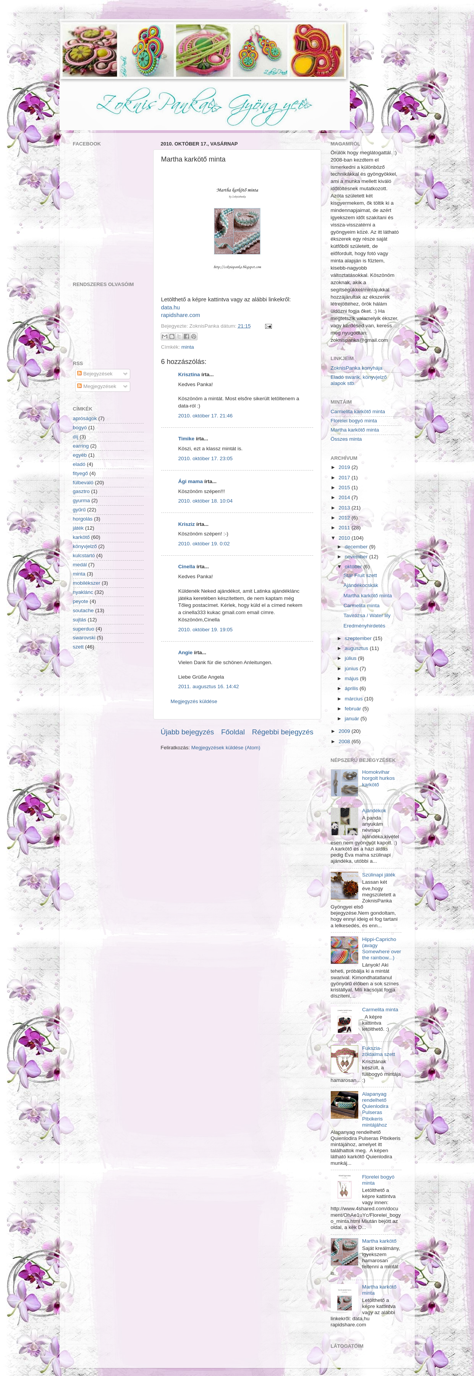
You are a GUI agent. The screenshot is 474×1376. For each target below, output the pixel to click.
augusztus (357, 648)
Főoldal (233, 732)
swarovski (84, 637)
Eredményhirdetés (364, 626)
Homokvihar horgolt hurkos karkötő (378, 778)
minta (187, 347)
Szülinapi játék (378, 875)
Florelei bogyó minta (354, 421)
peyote (81, 601)
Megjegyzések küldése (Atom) (225, 747)
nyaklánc (83, 592)
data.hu (170, 307)
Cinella (186, 566)
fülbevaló (83, 482)
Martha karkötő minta (355, 430)
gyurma (81, 500)
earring (81, 446)
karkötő (81, 537)
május (352, 678)
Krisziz (186, 524)
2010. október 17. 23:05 (205, 458)
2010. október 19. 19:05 (205, 629)
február (353, 708)
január (352, 718)
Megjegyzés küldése (194, 701)
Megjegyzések (96, 386)
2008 (344, 741)
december (356, 547)
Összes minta (346, 439)
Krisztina (189, 374)
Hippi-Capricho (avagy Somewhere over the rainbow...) (381, 948)
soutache (83, 610)
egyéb (80, 455)
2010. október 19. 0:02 (204, 544)
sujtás (79, 620)
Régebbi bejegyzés (283, 732)
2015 (344, 487)
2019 (344, 467)
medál (80, 565)
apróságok (85, 418)
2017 (344, 477)
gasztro (81, 491)
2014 (344, 497)
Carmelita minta (361, 605)
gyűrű (79, 510)
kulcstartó (84, 555)
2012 (344, 518)
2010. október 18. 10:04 (205, 501)
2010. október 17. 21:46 (205, 416)
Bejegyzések (94, 374)
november (356, 556)
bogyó (80, 427)
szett (78, 647)
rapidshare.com (180, 315)
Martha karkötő (379, 1241)
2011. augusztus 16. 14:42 (208, 686)
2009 (344, 731)
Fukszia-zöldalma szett (378, 1051)
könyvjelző (85, 546)
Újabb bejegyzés (187, 732)
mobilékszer (86, 583)
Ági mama (190, 481)
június (351, 668)
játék (78, 528)
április (351, 688)
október (353, 566)
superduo (83, 629)
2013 (344, 508)
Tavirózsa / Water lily (366, 615)
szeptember (358, 638)
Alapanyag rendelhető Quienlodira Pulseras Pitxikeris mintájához (375, 1109)
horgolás (83, 519)
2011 (344, 527)
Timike (186, 438)
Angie (185, 652)
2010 (344, 538)
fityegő (80, 473)
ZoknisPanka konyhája (357, 368)
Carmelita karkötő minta (358, 411)
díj (75, 437)
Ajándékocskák (360, 585)
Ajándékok (374, 810)
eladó (79, 464)
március (354, 699)
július (351, 658)
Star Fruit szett (360, 575)
